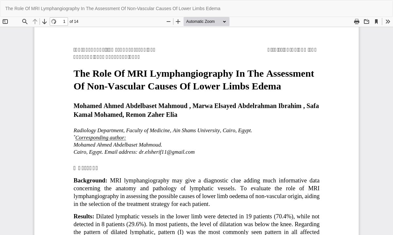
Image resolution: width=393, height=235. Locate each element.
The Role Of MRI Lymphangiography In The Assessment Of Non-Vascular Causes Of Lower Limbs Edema (112, 8)
